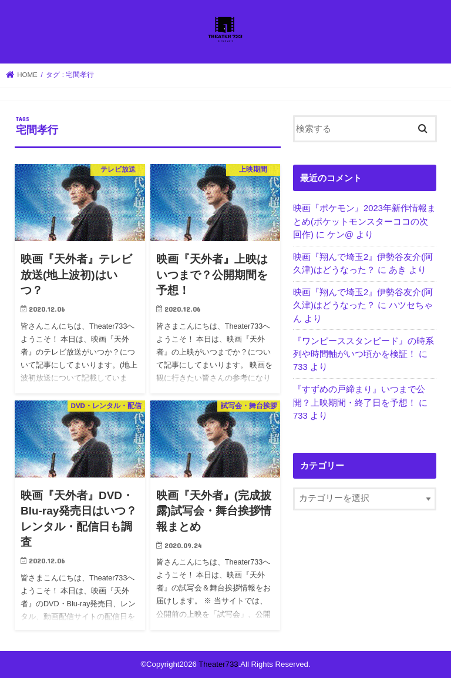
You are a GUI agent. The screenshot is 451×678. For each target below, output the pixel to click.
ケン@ (340, 234)
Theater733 (218, 664)
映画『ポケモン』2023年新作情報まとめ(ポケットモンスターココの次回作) (364, 221)
